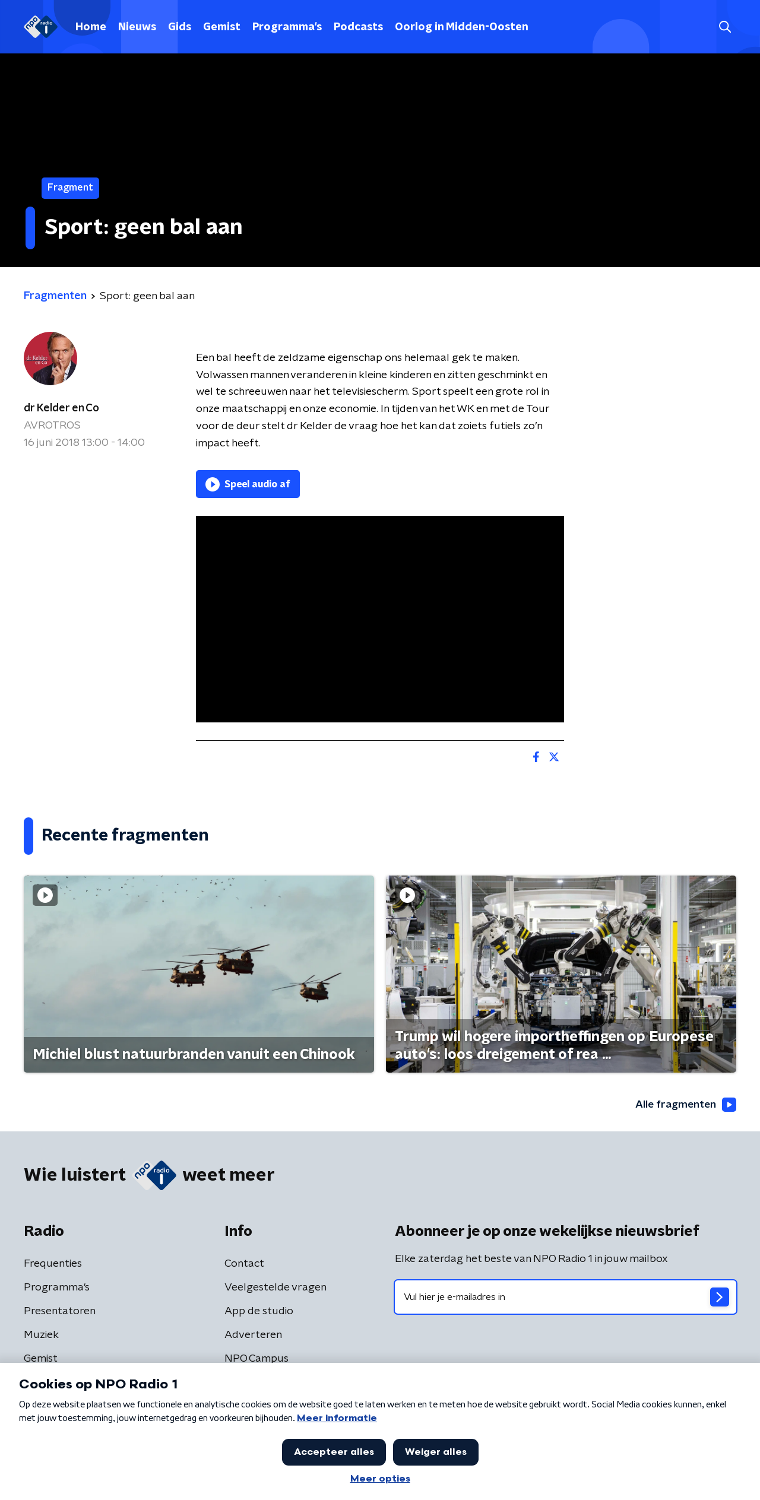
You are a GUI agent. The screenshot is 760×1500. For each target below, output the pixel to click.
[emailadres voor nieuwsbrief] (565, 1297)
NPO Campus (256, 1358)
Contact (244, 1263)
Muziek (41, 1335)
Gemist (221, 27)
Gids (179, 27)
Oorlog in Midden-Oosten (461, 27)
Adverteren (253, 1335)
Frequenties (53, 1263)
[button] (724, 27)
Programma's (287, 27)
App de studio (258, 1311)
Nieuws (137, 27)
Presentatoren (60, 1311)
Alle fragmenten (684, 1105)
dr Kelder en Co (61, 408)
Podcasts (358, 27)
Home (90, 27)
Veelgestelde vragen (275, 1287)
